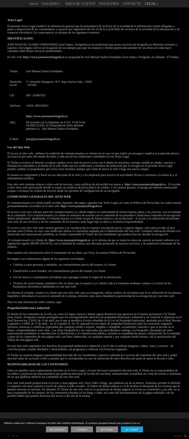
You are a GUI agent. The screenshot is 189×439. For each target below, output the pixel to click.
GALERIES (50, 4)
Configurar (82, 429)
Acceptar (132, 429)
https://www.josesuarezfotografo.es (44, 57)
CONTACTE (132, 4)
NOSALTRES (109, 4)
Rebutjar (107, 429)
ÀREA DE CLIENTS (80, 4)
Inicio (34, 4)
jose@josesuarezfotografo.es (43, 139)
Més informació (56, 429)
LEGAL (150, 4)
